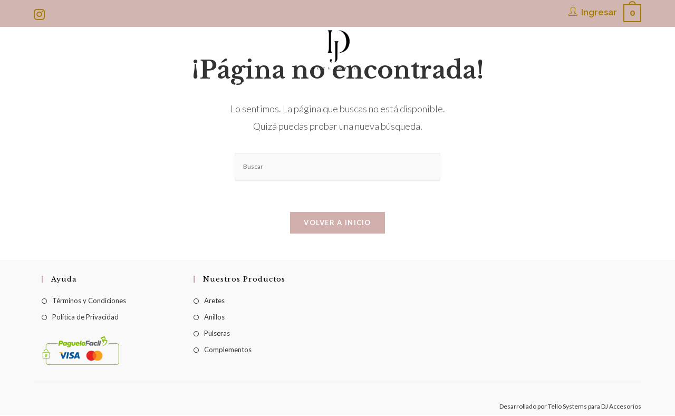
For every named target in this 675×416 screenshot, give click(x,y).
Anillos (214, 318)
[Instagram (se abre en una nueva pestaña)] (41, 14)
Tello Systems (567, 407)
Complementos (228, 350)
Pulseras (217, 334)
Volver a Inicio (337, 223)
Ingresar (599, 12)
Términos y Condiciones (89, 301)
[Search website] (549, 84)
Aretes (214, 301)
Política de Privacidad (85, 318)
